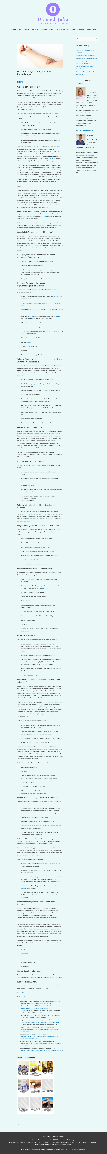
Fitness (19, 77)
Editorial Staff (21, 992)
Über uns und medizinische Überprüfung (41, 1140)
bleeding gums (54, 775)
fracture (32, 518)
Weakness (24, 355)
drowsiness (31, 316)
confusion (44, 216)
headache (29, 342)
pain (35, 693)
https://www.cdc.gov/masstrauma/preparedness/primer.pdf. (45, 1022)
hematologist (44, 933)
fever (46, 734)
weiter (62, 1125)
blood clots (45, 588)
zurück (18, 1125)
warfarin (49, 472)
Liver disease (24, 611)
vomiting (44, 390)
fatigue (34, 384)
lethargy (59, 316)
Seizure (23, 338)
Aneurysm (24, 579)
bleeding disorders (55, 881)
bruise (55, 702)
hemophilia (50, 158)
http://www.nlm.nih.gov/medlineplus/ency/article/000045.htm (38, 1008)
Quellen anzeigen (22, 997)
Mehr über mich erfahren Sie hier (85, 133)
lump (33, 245)
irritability (56, 296)
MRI (54, 931)
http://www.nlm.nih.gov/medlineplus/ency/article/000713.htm (38, 1003)
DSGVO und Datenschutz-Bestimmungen (65, 1140)
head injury (55, 289)
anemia (24, 888)
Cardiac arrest (25, 953)
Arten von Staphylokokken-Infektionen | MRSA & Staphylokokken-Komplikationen (87, 58)
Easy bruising (25, 771)
